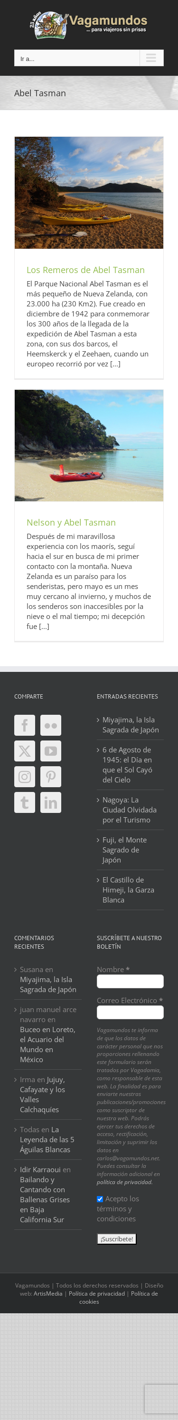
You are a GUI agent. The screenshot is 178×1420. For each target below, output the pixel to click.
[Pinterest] (50, 776)
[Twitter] (24, 750)
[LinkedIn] (50, 802)
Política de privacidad (97, 1293)
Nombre (113, 969)
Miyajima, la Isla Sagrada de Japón (131, 724)
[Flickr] (50, 725)
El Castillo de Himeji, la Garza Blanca (128, 889)
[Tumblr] (24, 802)
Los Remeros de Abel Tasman (86, 269)
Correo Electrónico (130, 1000)
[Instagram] (24, 776)
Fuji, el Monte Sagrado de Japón (125, 849)
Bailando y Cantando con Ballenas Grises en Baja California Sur (45, 1199)
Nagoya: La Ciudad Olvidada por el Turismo (130, 809)
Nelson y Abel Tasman (71, 522)
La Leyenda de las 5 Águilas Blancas (47, 1139)
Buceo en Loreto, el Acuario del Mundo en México (47, 1044)
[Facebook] (24, 725)
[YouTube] (50, 750)
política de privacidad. (125, 1182)
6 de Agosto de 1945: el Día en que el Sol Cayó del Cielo (127, 764)
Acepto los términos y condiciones (118, 1208)
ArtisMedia (48, 1293)
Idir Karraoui (40, 1169)
